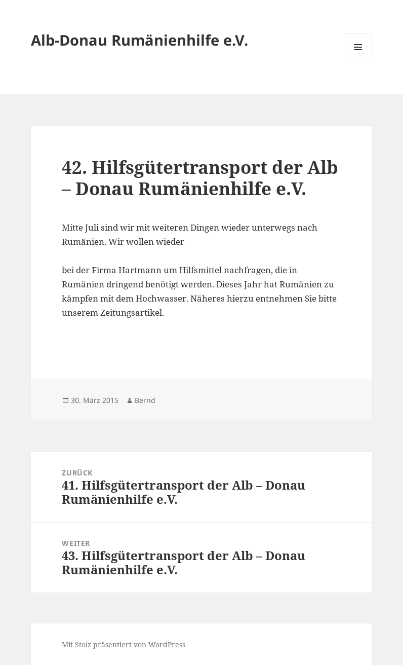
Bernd (145, 400)
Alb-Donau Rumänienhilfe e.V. (139, 40)
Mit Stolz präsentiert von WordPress (123, 644)
